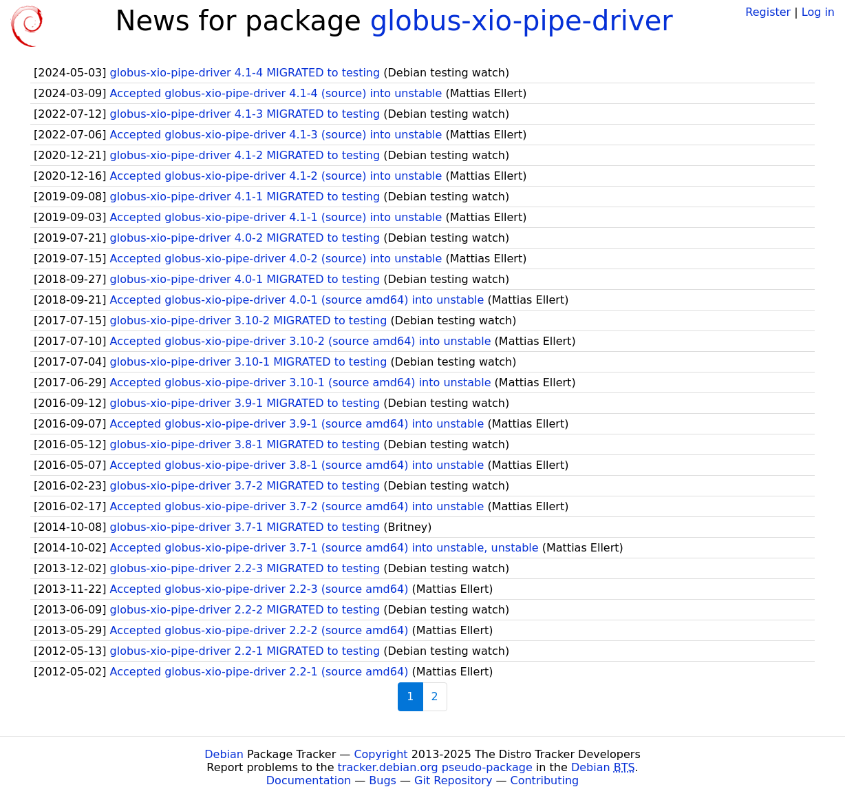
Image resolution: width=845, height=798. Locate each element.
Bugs (382, 780)
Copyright (380, 754)
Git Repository (453, 780)
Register (768, 12)
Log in (818, 12)
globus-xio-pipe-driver (521, 20)
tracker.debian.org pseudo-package (435, 767)
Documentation (308, 780)
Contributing (545, 780)
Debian (224, 754)
